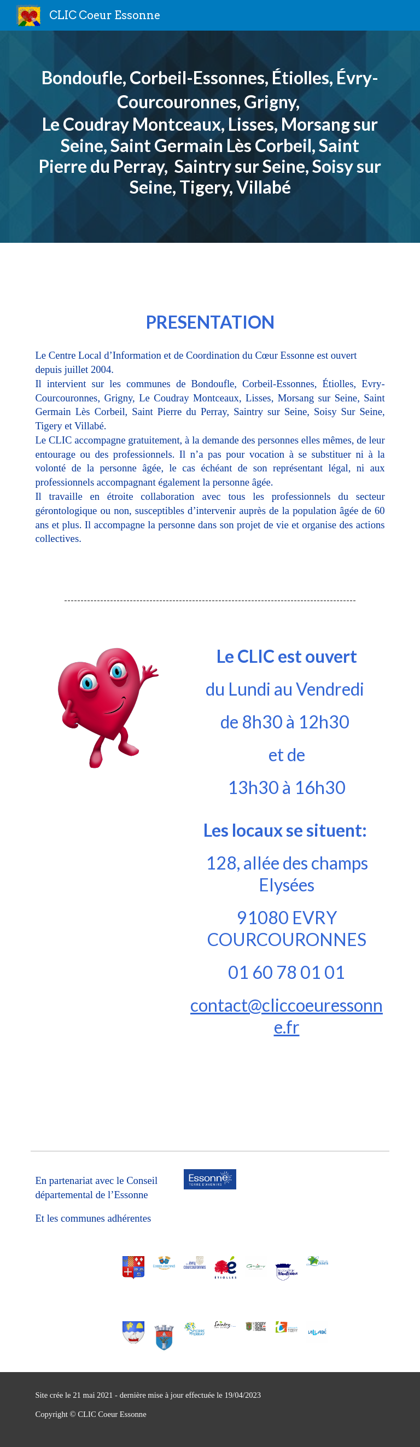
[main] (210, 136)
